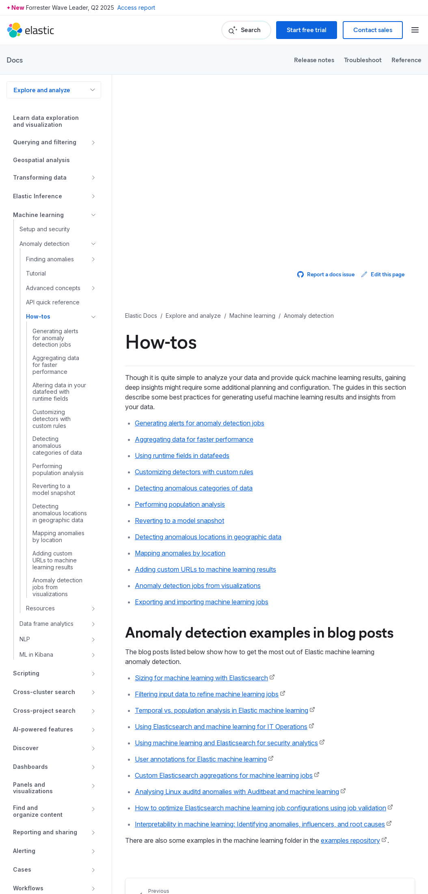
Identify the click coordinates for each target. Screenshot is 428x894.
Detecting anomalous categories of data (194, 488)
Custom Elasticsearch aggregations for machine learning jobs (224, 775)
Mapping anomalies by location (180, 553)
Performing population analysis (180, 504)
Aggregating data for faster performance (194, 439)
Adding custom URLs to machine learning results (205, 569)
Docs (14, 59)
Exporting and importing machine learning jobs (201, 602)
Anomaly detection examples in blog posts (259, 631)
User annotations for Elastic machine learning (201, 759)
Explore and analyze (41, 89)
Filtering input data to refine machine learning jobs (207, 694)
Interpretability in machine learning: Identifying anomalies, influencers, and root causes (260, 824)
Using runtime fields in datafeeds (182, 455)
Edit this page (382, 274)
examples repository (350, 840)
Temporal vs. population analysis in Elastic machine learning (221, 710)
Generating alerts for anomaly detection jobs (199, 423)
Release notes (314, 59)
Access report (136, 7)
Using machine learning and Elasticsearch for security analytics (226, 743)
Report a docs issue (326, 274)
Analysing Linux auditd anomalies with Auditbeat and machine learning (237, 792)
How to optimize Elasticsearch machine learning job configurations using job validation (260, 808)
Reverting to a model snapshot (179, 520)
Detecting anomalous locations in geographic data (208, 537)
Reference (406, 59)
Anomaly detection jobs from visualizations (198, 586)
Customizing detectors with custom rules (194, 472)
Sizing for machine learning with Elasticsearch (201, 678)
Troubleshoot (363, 59)
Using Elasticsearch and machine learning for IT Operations (221, 727)
